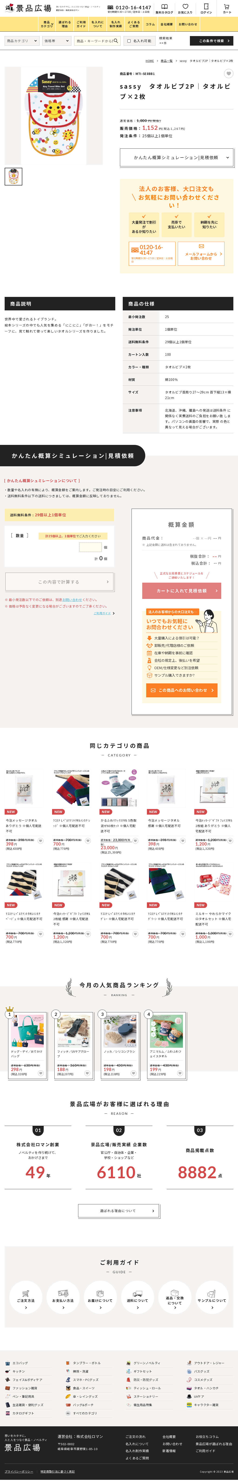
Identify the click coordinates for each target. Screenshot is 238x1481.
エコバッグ (16, 1363)
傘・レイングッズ (82, 1396)
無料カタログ (164, 12)
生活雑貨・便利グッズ (24, 1405)
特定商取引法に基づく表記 (57, 1472)
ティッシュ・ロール (143, 1388)
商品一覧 (166, 61)
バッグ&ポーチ (80, 1405)
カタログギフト (19, 1413)
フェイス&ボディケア (23, 1379)
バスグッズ (198, 1371)
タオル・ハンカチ (203, 1388)
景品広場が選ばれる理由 (214, 1443)
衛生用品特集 (139, 1405)
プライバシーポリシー (19, 1472)
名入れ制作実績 (137, 1450)
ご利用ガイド (102, 613)
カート (227, 12)
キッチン (15, 1371)
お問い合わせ (72, 599)
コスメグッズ (200, 1379)
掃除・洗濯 (77, 1371)
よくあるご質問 (137, 1458)
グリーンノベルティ (143, 1363)
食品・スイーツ (80, 1388)
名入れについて (137, 1443)
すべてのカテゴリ (81, 1413)
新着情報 (169, 1450)
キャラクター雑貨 (202, 1405)
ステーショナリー (142, 1396)
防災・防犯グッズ (142, 1379)
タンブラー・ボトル (83, 1363)
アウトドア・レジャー (206, 1363)
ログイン (206, 12)
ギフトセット (139, 1371)
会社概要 (169, 1436)
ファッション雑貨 (21, 1388)
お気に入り (185, 12)
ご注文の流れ (135, 1436)
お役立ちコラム (207, 1436)
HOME (150, 61)
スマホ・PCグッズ (82, 1379)
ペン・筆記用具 (19, 1396)
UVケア (195, 1396)
